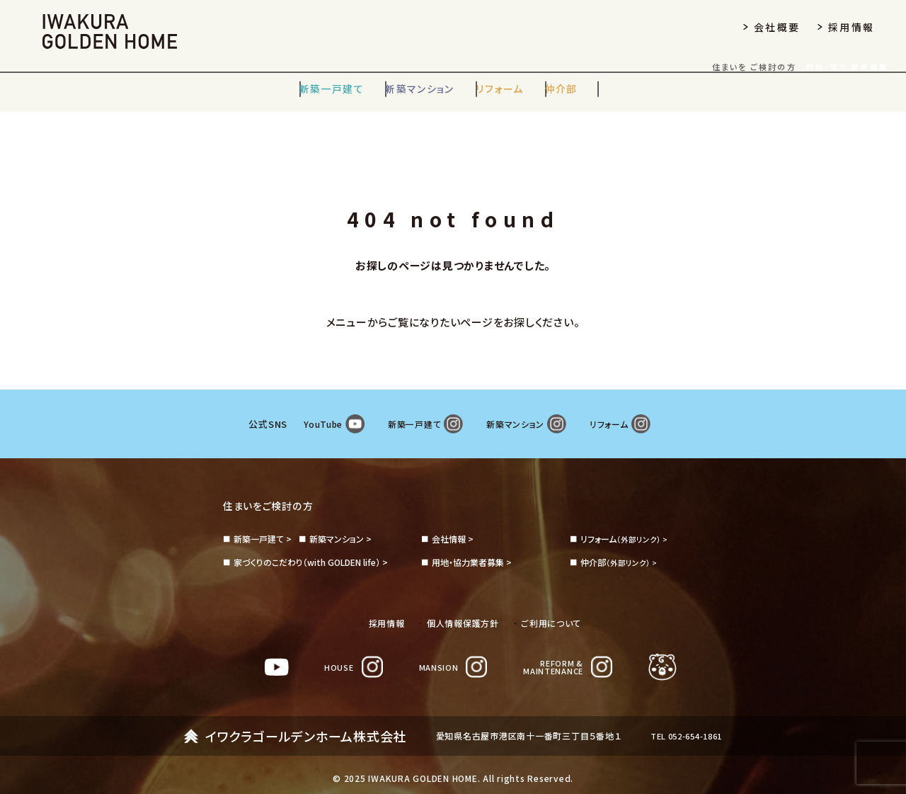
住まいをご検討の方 (274, 490)
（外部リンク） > (626, 524)
